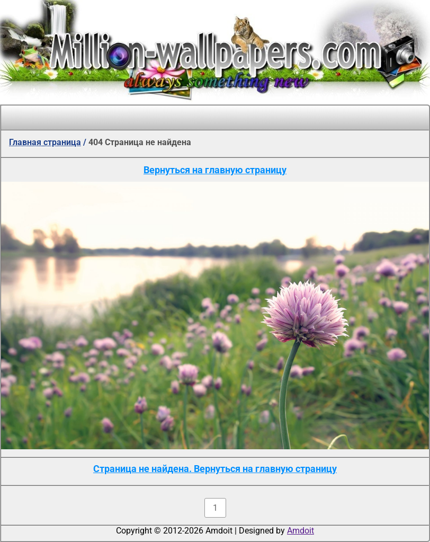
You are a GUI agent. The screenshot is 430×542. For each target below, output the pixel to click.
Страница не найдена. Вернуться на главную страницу (215, 468)
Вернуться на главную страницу (215, 169)
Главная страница (45, 142)
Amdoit (300, 531)
